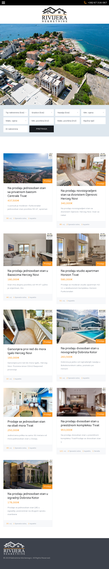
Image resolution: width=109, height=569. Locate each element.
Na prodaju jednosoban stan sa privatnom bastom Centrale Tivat (27, 192)
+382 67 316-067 (97, 2)
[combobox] (15, 112)
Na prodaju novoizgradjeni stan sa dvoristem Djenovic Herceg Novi (79, 194)
